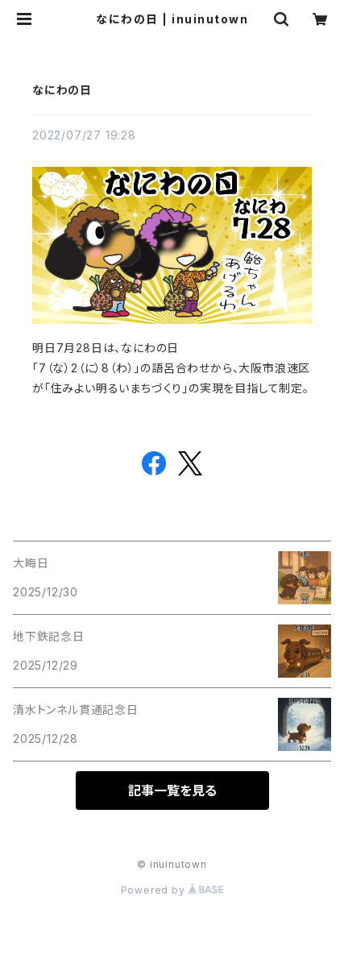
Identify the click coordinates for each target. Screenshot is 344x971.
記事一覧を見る (172, 790)
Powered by (172, 890)
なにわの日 (62, 90)
